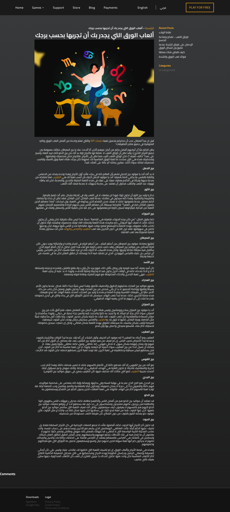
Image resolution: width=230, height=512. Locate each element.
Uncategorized (167, 70)
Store (76, 7)
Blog (92, 7)
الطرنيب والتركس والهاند (77, 228)
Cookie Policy (52, 504)
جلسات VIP (97, 140)
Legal (48, 497)
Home (19, 7)
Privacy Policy (53, 501)
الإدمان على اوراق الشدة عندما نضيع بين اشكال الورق (176, 46)
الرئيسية (149, 28)
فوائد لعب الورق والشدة (172, 56)
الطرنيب (57, 177)
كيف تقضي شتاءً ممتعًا (172, 52)
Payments (110, 7)
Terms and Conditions (57, 508)
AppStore (31, 501)
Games (36, 7)
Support (58, 7)
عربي (163, 7)
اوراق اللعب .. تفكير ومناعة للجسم (173, 38)
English (143, 7)
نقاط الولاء (165, 32)
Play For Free (199, 7)
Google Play (32, 504)
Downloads (32, 497)
